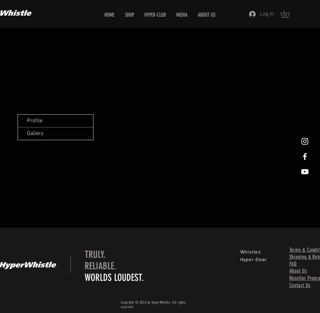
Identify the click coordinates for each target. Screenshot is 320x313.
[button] (288, 14)
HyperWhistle (161, 302)
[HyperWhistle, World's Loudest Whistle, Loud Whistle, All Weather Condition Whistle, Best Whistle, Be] (304, 141)
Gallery (35, 133)
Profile (34, 121)
